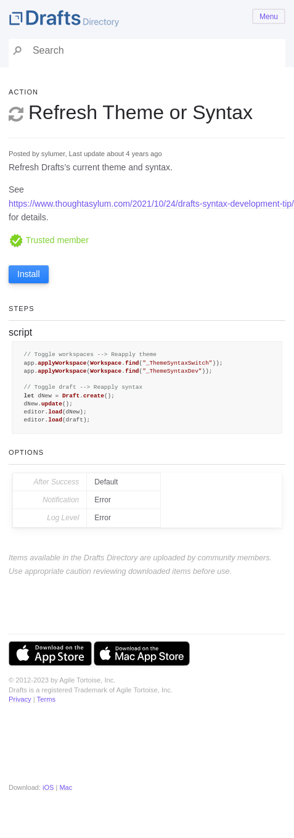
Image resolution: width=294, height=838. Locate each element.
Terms (46, 699)
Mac (65, 787)
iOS (48, 787)
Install (28, 274)
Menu (268, 16)
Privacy (20, 699)
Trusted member (49, 240)
